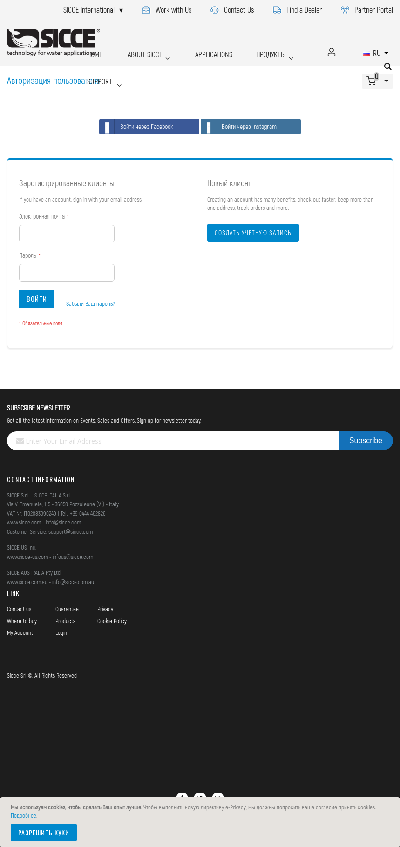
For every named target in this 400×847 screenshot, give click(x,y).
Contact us (19, 608)
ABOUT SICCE (132, 51)
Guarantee (67, 608)
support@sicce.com (70, 531)
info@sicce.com (63, 522)
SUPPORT (99, 66)
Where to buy (22, 621)
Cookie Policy (112, 621)
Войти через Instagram (239, 126)
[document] (201, 822)
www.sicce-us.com (27, 556)
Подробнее (23, 815)
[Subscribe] (366, 440)
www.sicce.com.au (27, 581)
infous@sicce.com (73, 556)
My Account (20, 632)
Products (65, 621)
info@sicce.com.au (73, 581)
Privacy (105, 608)
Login (61, 632)
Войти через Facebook (136, 126)
